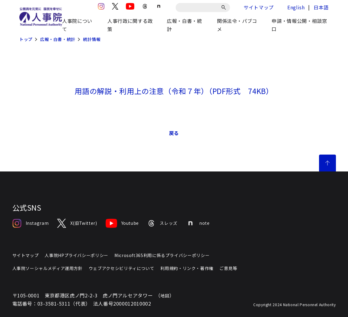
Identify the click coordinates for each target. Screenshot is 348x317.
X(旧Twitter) (77, 223)
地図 (165, 296)
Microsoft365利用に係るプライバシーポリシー (161, 255)
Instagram (30, 223)
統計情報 (92, 39)
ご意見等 (228, 268)
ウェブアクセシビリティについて (122, 268)
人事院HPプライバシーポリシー (76, 255)
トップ (26, 39)
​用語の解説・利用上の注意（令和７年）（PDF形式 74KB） (174, 91)
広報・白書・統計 (57, 39)
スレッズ (162, 223)
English (296, 7)
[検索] (224, 7)
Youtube (122, 223)
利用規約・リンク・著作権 (186, 268)
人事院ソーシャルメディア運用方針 (47, 268)
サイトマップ (259, 7)
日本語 (321, 7)
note (198, 223)
